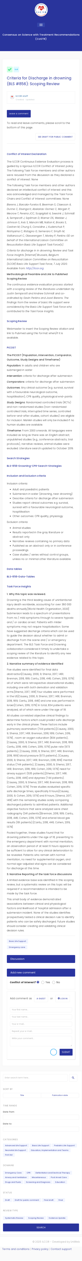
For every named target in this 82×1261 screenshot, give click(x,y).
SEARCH (41, 1227)
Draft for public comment (27, 1200)
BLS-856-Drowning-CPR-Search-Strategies (34, 466)
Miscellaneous (39, 1177)
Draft (7, 1200)
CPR (29, 1172)
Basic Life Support (17, 941)
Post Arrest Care (59, 1177)
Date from (8, 1111)
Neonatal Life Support (15, 1150)
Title (22, 1095)
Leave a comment (18, 113)
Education (60, 1182)
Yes (45, 982)
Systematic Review (14, 1218)
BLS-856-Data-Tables (21, 576)
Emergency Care (13, 1172)
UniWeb (75, 1241)
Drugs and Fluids (13, 1182)
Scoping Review (36, 1218)
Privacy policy (40, 1249)
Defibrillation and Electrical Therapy (53, 1172)
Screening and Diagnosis (38, 1182)
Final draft (48, 1200)
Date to (7, 1123)
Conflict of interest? (24, 982)
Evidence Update (57, 1218)
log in (62, 998)
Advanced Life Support (16, 1145)
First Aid (9, 1154)
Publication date (60, 1095)
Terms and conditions (15, 1249)
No (56, 982)
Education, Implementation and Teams (50, 1150)
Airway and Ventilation (16, 1177)
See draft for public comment (55, 136)
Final (61, 1200)
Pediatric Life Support (64, 1145)
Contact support (61, 1249)
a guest (41, 998)
